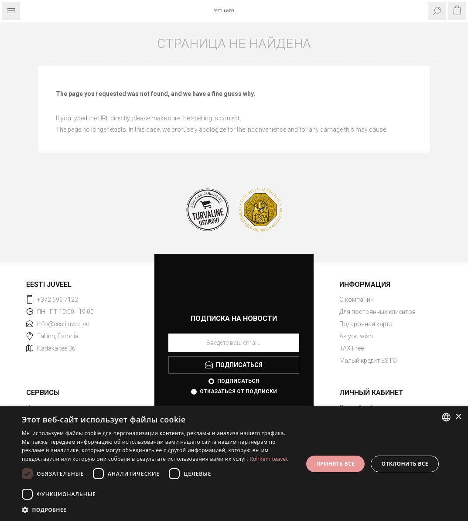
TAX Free (351, 348)
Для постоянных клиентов (377, 311)
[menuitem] (390, 299)
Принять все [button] (335, 463)
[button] (158, 509)
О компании (356, 299)
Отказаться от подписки (238, 391)
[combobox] (446, 417)
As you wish (356, 336)
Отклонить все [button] (404, 463)
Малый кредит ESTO (368, 360)
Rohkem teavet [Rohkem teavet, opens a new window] (268, 459)
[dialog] (234, 463)
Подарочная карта (366, 323)
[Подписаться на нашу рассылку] (233, 343)
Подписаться (238, 381)
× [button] (458, 417)
